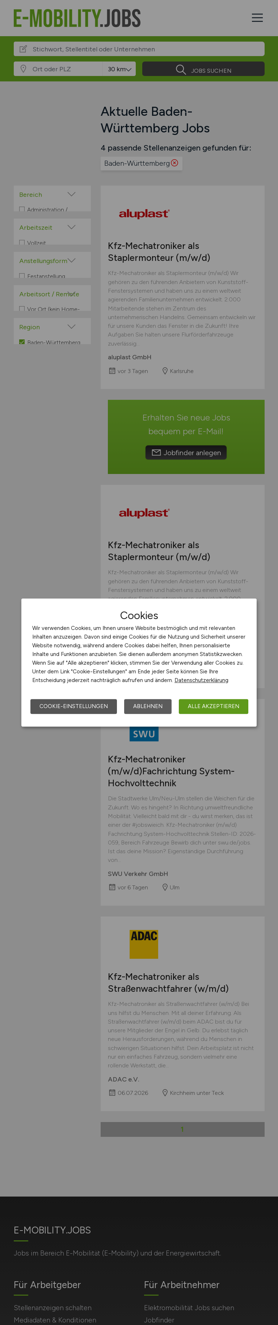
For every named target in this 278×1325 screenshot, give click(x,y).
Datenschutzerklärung (201, 680)
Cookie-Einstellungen (73, 706)
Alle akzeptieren (213, 706)
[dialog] (139, 662)
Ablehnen (148, 706)
